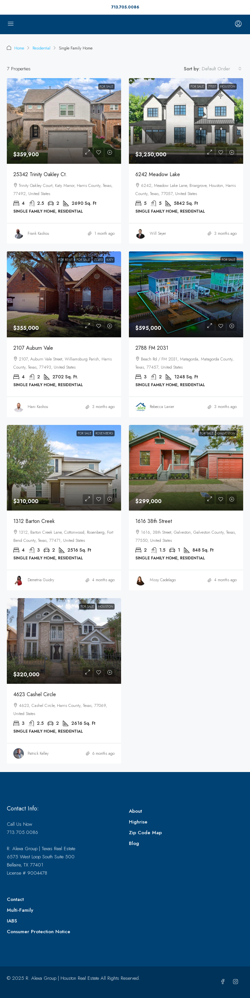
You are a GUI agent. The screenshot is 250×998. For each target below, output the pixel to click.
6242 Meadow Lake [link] (157, 174)
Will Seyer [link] (158, 233)
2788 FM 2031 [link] (151, 348)
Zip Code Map (145, 832)
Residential (41, 48)
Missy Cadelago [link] (163, 580)
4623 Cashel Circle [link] (34, 694)
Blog (134, 843)
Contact (15, 899)
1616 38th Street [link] (153, 521)
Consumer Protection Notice (38, 931)
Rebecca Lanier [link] (162, 407)
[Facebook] (224, 982)
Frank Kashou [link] (38, 233)
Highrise (138, 821)
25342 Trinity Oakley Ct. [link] (40, 174)
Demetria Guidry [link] (41, 580)
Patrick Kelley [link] (38, 753)
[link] (64, 121)
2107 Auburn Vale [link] (33, 348)
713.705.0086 (125, 7)
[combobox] (222, 69)
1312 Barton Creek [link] (34, 521)
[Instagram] (237, 982)
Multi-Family (20, 910)
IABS (12, 920)
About (135, 811)
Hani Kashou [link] (38, 407)
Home (19, 48)
